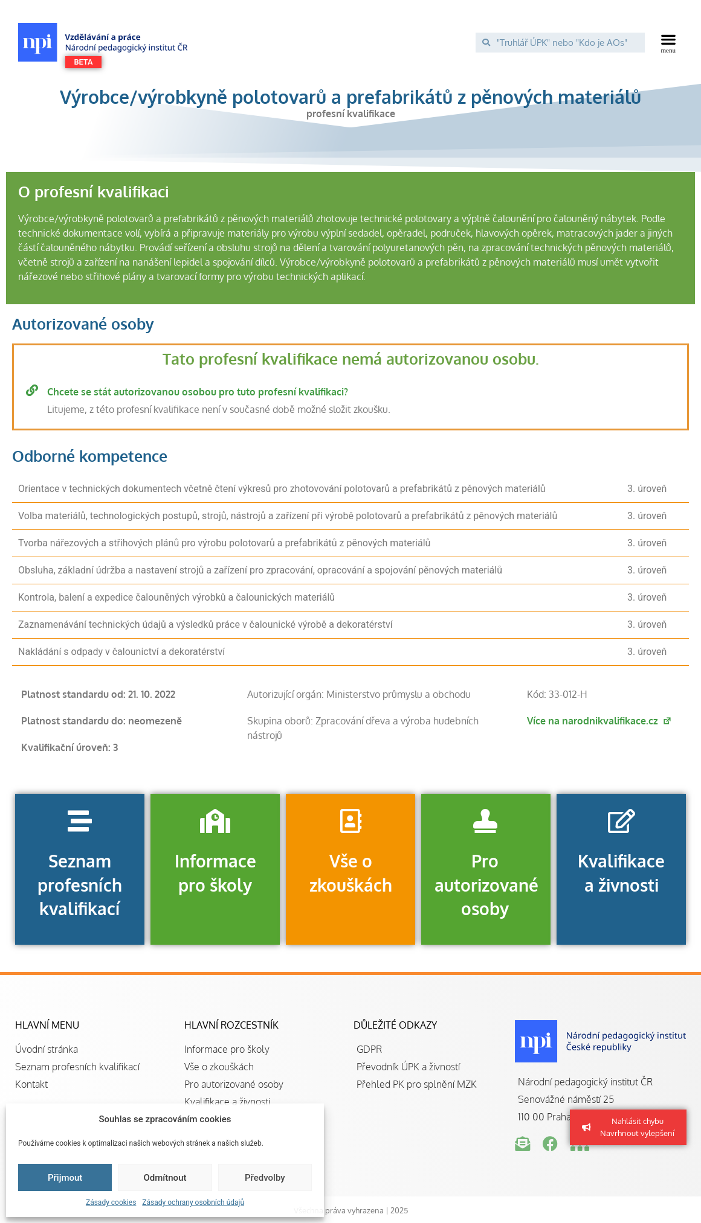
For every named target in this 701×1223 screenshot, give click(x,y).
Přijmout (65, 1177)
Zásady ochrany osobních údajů (193, 1202)
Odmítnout (165, 1177)
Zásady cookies (111, 1202)
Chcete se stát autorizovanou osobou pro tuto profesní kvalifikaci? (197, 392)
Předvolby (265, 1177)
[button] (668, 42)
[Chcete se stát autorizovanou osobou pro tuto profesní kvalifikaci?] (32, 391)
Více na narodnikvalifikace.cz (599, 721)
